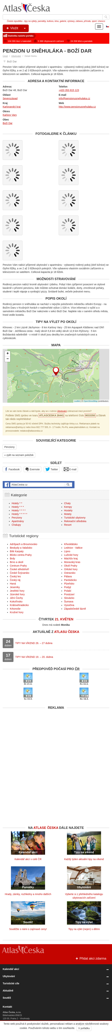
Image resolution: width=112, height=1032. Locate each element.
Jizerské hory (17, 594)
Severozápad (10, 98)
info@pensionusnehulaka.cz (74, 98)
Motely (67, 514)
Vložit (17, 28)
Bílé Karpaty (17, 551)
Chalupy (16, 524)
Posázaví (69, 594)
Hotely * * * (18, 506)
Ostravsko (69, 572)
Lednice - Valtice (73, 547)
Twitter (51, 469)
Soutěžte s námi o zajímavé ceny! (28, 929)
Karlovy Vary (10, 114)
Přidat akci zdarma (90, 958)
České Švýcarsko (19, 572)
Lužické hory (71, 554)
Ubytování (16, 56)
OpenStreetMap (91, 401)
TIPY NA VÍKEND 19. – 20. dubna (34, 656)
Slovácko (69, 598)
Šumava (68, 601)
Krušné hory (16, 612)
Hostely (68, 510)
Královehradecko (19, 605)
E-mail (70, 469)
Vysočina (69, 605)
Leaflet (77, 401)
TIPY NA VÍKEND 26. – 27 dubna (33, 643)
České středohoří (19, 569)
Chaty (67, 503)
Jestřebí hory (17, 590)
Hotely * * (17, 503)
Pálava (68, 576)
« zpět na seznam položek (19, 455)
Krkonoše (15, 608)
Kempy (68, 506)
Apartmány (18, 521)
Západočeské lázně (75, 608)
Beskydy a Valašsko (21, 547)
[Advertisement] (56, 736)
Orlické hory (71, 569)
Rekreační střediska (75, 521)
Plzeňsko (69, 583)
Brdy (12, 558)
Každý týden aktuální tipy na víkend (84, 859)
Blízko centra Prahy (21, 554)
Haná (13, 583)
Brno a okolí (16, 562)
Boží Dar (7, 123)
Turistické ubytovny (74, 517)
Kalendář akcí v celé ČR (28, 859)
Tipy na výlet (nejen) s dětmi (84, 929)
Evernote (32, 469)
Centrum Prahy (18, 565)
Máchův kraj (71, 558)
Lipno (67, 551)
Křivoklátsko (71, 544)
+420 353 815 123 (69, 90)
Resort (67, 524)
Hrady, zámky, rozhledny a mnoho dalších (28, 894)
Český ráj (15, 580)
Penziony (9, 447)
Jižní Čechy (16, 598)
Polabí (67, 590)
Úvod (5, 56)
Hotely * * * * (18, 510)
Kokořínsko (16, 601)
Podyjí (67, 587)
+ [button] (7, 353)
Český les (15, 576)
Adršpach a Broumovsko (23, 544)
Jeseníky (15, 587)
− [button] (7, 359)
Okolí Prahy (70, 565)
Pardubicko (70, 580)
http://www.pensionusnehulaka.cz (77, 106)
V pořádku (84, 1028)
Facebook (12, 469)
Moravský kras (72, 562)
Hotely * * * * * (19, 514)
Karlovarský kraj (12, 106)
